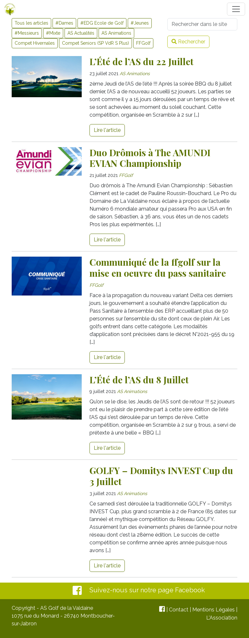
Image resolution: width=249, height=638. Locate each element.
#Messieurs (27, 33)
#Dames (64, 23)
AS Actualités (80, 33)
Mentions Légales (213, 610)
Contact (178, 610)
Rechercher (188, 42)
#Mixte (53, 33)
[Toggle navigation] (236, 9)
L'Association (221, 618)
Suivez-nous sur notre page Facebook (147, 590)
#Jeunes (140, 23)
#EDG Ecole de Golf (102, 23)
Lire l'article (107, 130)
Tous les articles (31, 23)
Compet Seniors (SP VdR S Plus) (95, 43)
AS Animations (116, 33)
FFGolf (143, 43)
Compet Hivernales (35, 43)
